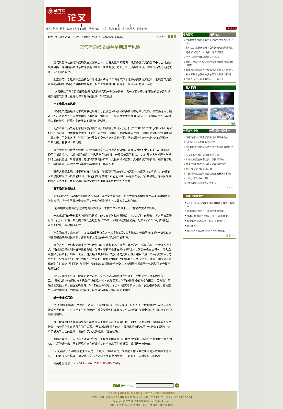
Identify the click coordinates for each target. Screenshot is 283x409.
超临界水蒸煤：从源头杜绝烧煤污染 (205, 52)
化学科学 (75, 25)
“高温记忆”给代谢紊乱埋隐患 (201, 142)
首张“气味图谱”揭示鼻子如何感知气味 (206, 164)
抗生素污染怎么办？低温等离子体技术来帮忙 (209, 69)
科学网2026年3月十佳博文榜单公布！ (206, 211)
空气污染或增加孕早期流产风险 (202, 57)
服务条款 (136, 393)
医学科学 (63, 25)
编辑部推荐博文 (194, 196)
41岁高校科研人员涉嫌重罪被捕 (202, 154)
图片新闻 (191, 87)
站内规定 (222, 25)
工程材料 (88, 25)
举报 (156, 393)
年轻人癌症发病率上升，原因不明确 (205, 159)
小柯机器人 (128, 28)
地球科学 (112, 25)
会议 (84, 28)
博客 (62, 28)
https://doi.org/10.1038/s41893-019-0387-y (96, 363)
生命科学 (51, 25)
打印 (116, 385)
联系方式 (147, 393)
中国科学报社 (168, 393)
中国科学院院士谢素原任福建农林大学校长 (208, 173)
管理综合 (137, 25)
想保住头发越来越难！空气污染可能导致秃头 (209, 47)
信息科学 (100, 25)
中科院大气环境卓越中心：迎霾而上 (205, 79)
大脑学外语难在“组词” (197, 178)
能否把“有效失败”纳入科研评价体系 (206, 230)
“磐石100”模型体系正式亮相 (201, 183)
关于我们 (112, 393)
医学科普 (142, 28)
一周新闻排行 (190, 130)
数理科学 (124, 25)
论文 (104, 28)
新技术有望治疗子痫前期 (199, 169)
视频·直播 (114, 28)
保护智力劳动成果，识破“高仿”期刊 (206, 221)
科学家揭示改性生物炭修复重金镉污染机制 (208, 74)
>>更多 (232, 123)
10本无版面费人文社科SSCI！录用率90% (208, 216)
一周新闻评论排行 (219, 130)
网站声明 (124, 393)
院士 (69, 28)
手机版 (233, 25)
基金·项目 (94, 28)
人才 (76, 28)
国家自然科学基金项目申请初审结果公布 (207, 137)
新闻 (55, 28)
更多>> (230, 187)
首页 (48, 28)
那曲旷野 (192, 225)
